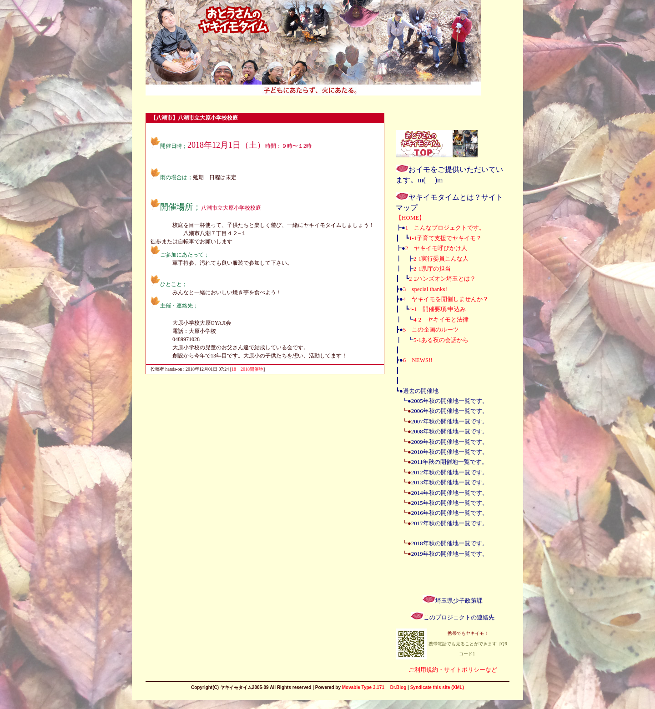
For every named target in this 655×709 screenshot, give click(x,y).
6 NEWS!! (418, 360)
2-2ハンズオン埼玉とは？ (442, 278)
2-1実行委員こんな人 (441, 258)
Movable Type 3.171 (363, 687)
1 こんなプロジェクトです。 (445, 227)
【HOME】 (410, 217)
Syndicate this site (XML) (437, 687)
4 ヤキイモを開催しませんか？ (446, 299)
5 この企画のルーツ (431, 329)
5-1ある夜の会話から (441, 340)
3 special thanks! (425, 289)
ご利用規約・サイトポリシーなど (452, 669)
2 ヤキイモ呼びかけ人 (436, 248)
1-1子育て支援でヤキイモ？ (445, 238)
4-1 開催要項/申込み (437, 309)
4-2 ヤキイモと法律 (441, 319)
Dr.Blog (398, 687)
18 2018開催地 (247, 369)
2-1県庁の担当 (432, 268)
